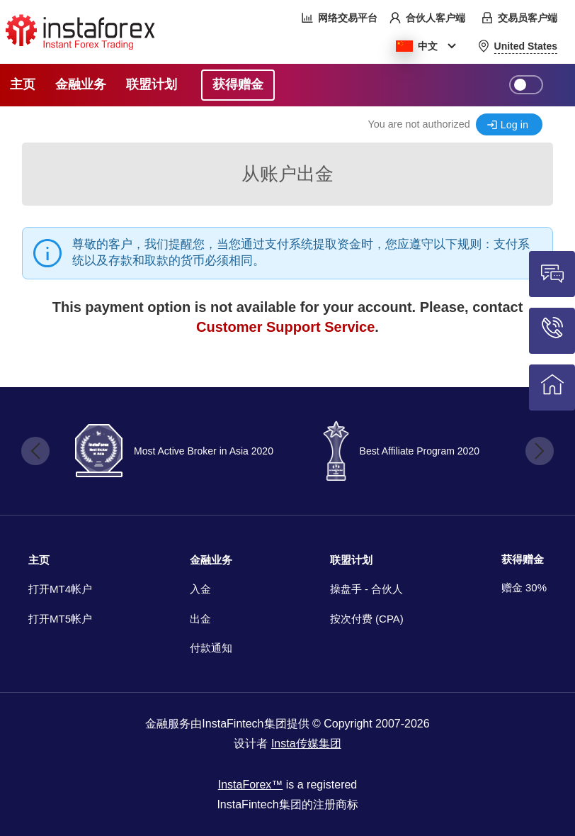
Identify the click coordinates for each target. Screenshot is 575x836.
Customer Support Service (285, 327)
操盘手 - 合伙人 (366, 589)
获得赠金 (522, 559)
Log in (514, 124)
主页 (39, 560)
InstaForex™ (250, 785)
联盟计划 (351, 560)
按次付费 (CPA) (367, 619)
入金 (200, 589)
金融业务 (211, 560)
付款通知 (211, 648)
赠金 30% (524, 587)
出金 (200, 619)
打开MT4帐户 (60, 589)
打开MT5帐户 (60, 619)
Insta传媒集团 (306, 743)
